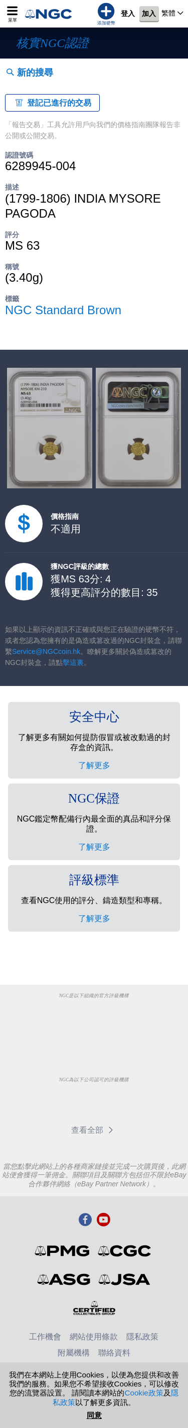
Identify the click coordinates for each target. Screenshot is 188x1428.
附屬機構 (74, 1352)
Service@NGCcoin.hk (46, 651)
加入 (149, 14)
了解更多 (94, 765)
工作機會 (45, 1336)
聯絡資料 (114, 1352)
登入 (128, 14)
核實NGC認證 (52, 43)
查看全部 (94, 1130)
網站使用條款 (94, 1336)
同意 (94, 1415)
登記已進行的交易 (52, 103)
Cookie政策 (143, 1392)
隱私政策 (142, 1336)
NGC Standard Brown (63, 310)
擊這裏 (73, 662)
